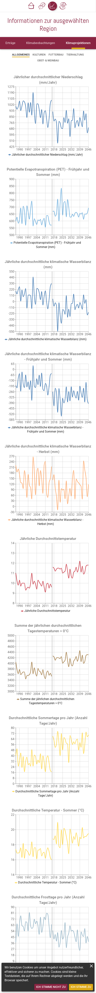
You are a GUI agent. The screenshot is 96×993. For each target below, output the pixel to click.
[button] (31, 6)
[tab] (10, 43)
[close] (91, 966)
